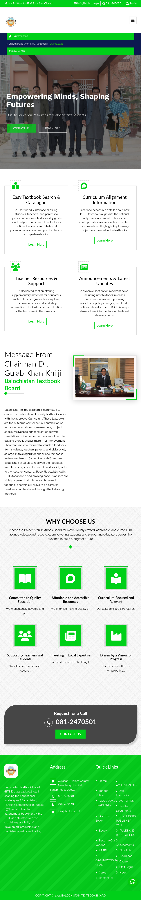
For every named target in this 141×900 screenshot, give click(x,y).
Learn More (36, 244)
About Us (123, 850)
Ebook (101, 830)
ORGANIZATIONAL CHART (107, 860)
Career (101, 872)
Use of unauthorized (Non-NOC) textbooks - (34, 43)
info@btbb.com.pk (86, 3)
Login (131, 3)
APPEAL (102, 850)
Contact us (70, 734)
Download (124, 856)
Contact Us (104, 878)
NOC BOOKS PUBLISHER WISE (126, 821)
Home (101, 781)
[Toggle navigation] (133, 20)
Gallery (122, 861)
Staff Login (124, 867)
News (121, 872)
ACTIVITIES (125, 800)
